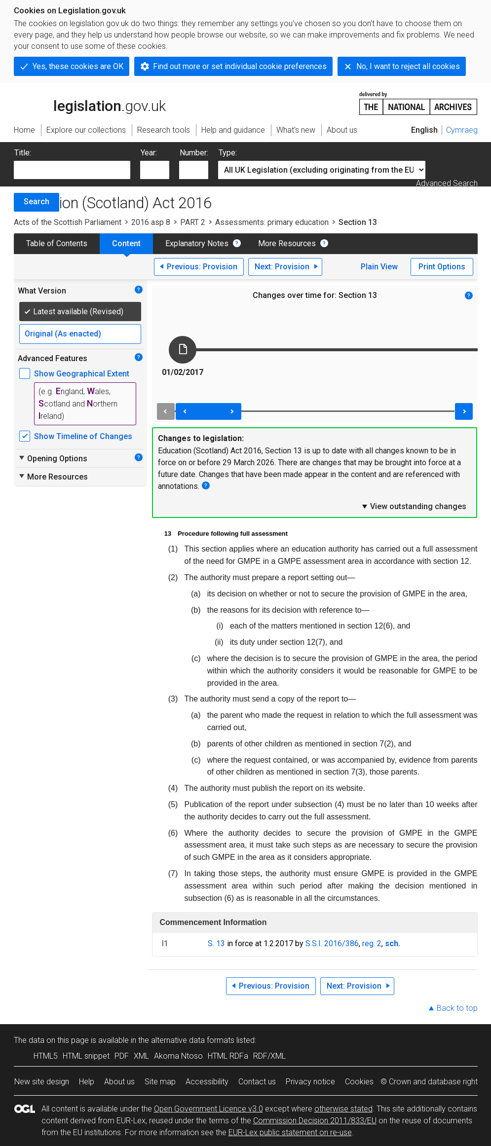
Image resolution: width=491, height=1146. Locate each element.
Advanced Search (447, 183)
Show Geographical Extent (81, 373)
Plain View (379, 266)
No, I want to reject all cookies (408, 66)
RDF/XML (269, 1056)
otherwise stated (343, 1108)
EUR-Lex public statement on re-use (290, 1132)
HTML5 (46, 1056)
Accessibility (207, 1081)
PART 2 (192, 222)
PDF (121, 1056)
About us (119, 1081)
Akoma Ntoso (178, 1056)
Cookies (359, 1081)
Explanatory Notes (196, 243)
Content (126, 243)
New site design (41, 1081)
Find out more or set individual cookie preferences (240, 66)
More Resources (287, 243)
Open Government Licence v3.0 (208, 1108)
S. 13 (216, 943)
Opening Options (52, 458)
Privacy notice (310, 1081)
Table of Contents (56, 243)
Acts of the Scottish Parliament (67, 222)
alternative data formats (192, 1040)
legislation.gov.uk (90, 102)
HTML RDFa (228, 1056)
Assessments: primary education (272, 222)
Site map (160, 1081)
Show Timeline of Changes (83, 436)
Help (86, 1081)
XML (141, 1056)
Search (36, 201)
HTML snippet (86, 1056)
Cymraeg (462, 130)
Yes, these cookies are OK (78, 66)
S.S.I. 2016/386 (332, 943)
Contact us (257, 1081)
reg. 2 (371, 943)
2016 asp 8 (150, 222)
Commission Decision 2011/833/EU (315, 1120)
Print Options (441, 266)
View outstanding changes (413, 506)
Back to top (457, 1008)
